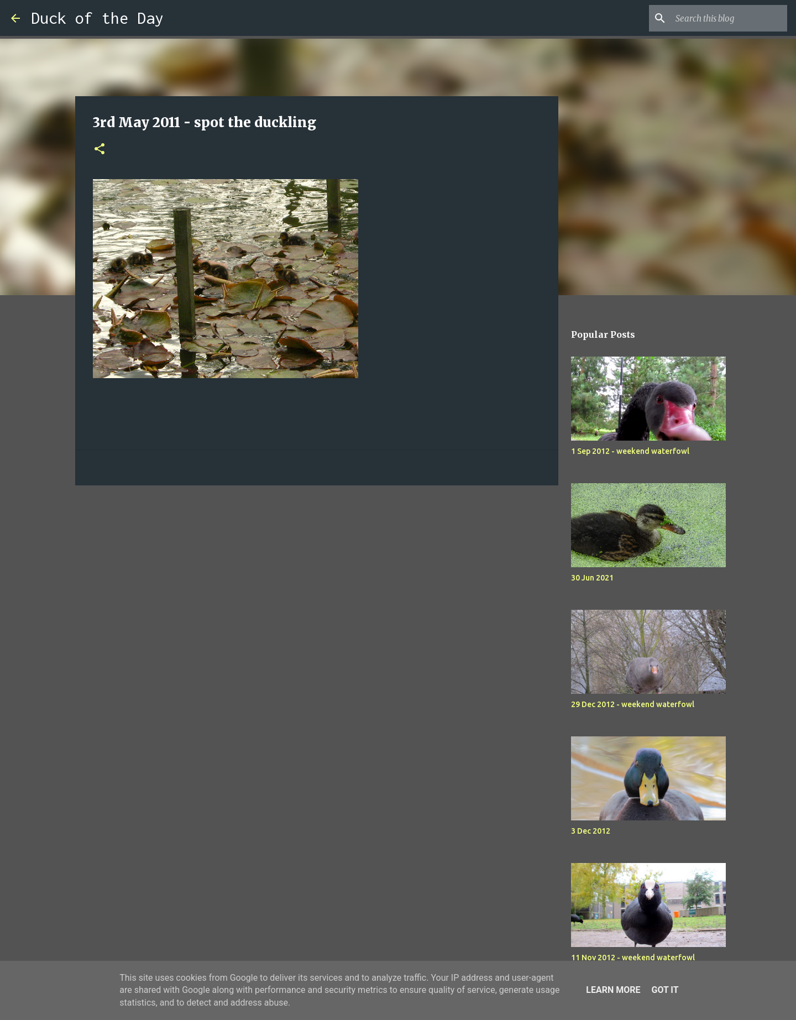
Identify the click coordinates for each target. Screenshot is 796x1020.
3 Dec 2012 (590, 831)
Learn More (613, 990)
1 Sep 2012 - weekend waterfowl (630, 451)
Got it (664, 990)
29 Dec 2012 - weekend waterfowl (632, 704)
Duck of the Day (97, 18)
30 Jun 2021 (592, 577)
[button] (99, 149)
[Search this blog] (729, 18)
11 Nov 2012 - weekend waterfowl (633, 957)
